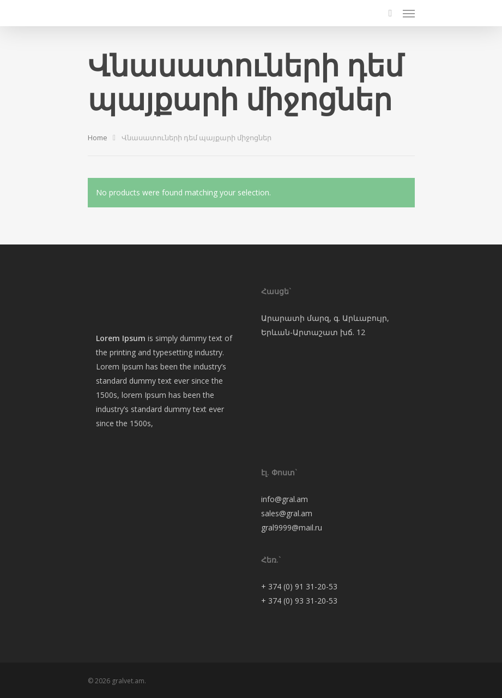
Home (97, 137)
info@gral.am (284, 499)
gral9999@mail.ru (291, 527)
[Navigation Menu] (409, 13)
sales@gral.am (286, 513)
